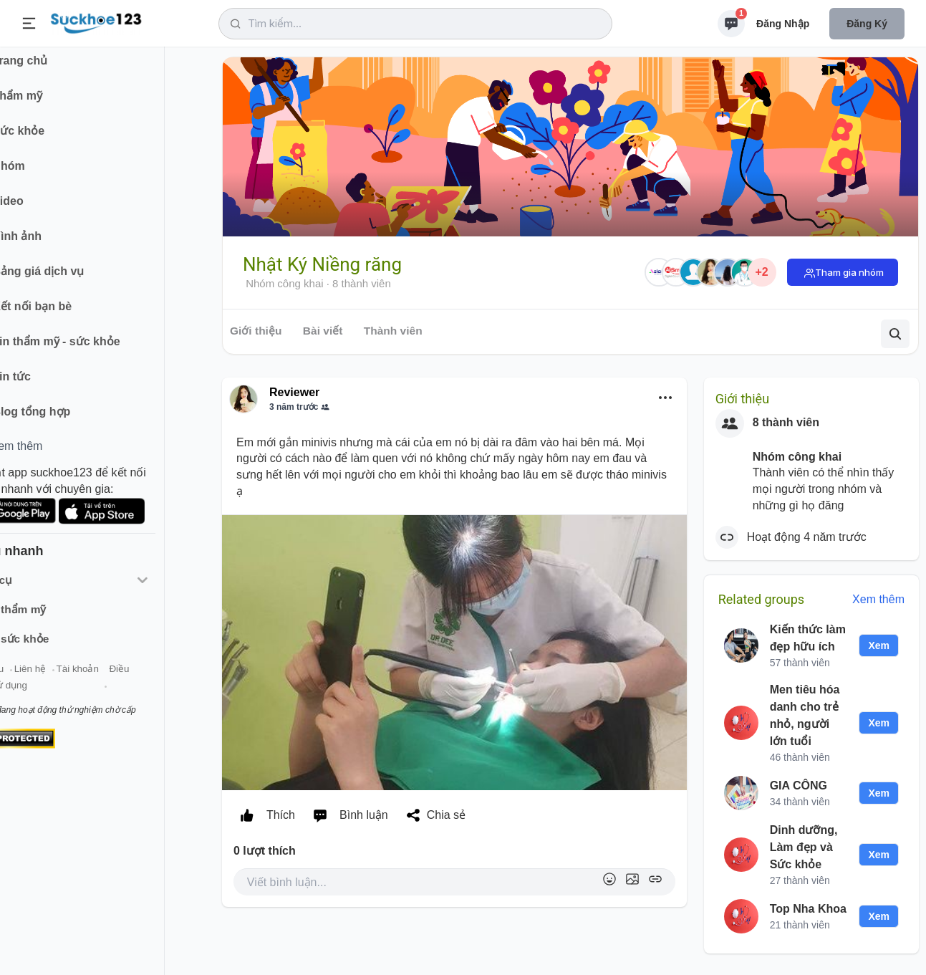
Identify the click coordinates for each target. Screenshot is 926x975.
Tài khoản (127, 679)
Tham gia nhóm (849, 272)
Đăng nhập (782, 23)
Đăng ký (867, 23)
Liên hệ (79, 679)
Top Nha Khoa (808, 909)
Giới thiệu (33, 679)
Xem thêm (878, 599)
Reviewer (294, 392)
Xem (878, 645)
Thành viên (393, 331)
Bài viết (323, 331)
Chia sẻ (433, 815)
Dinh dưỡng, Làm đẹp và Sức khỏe (804, 847)
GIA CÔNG (798, 785)
